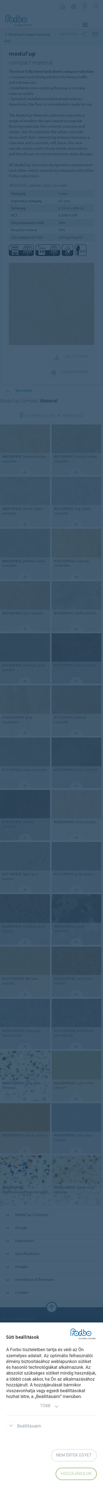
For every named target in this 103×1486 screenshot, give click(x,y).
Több (49, 1406)
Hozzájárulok (76, 1473)
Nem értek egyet (73, 1455)
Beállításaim (23, 1426)
